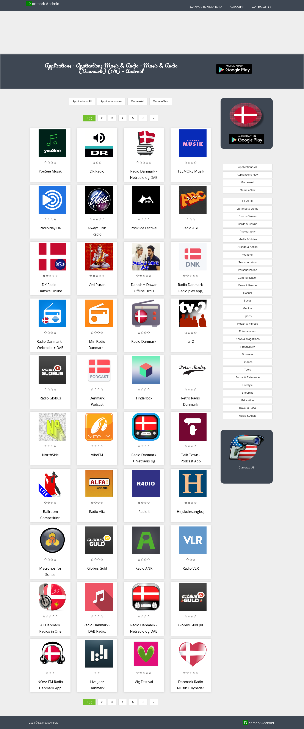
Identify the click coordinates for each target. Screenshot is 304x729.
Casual (247, 293)
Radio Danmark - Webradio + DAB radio (50, 348)
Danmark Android (43, 3)
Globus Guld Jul (190, 625)
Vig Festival (144, 681)
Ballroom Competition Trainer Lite (50, 518)
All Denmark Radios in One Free (50, 631)
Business (247, 354)
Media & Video (247, 239)
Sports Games (248, 216)
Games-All (137, 101)
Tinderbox (143, 398)
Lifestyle (247, 385)
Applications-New (111, 101)
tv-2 (191, 341)
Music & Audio (247, 415)
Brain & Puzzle (247, 285)
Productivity (247, 346)
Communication (247, 277)
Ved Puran (97, 284)
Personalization (247, 270)
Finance (247, 362)
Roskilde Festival (144, 228)
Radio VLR (191, 568)
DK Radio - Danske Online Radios (50, 291)
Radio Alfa (97, 511)
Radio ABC (190, 228)
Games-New (160, 101)
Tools (247, 369)
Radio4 (143, 511)
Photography (247, 231)
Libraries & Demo (247, 208)
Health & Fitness (247, 323)
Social (247, 300)
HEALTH (247, 201)
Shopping (248, 392)
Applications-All (82, 101)
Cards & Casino (247, 224)
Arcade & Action (248, 246)
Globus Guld (97, 568)
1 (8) (89, 118)
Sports (247, 316)
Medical (247, 308)
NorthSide (50, 454)
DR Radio (97, 171)
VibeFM (97, 454)
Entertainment (247, 331)
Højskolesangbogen (193, 511)
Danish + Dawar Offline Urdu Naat (144, 291)
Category (261, 6)
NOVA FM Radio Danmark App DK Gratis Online (50, 688)
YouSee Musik (50, 171)
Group (236, 6)
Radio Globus (50, 398)
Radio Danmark (143, 341)
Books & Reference (247, 377)
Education (247, 400)
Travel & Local (248, 408)
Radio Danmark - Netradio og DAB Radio (144, 177)
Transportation (248, 262)
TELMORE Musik (190, 171)
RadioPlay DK (50, 228)
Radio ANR (143, 568)
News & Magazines (248, 339)
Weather (247, 254)
